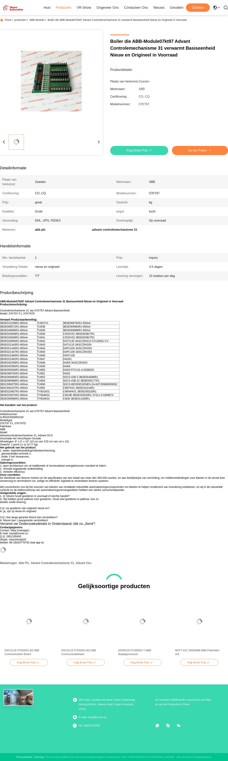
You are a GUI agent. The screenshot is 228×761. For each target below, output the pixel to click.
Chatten (198, 7)
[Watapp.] (160, 725)
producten (20, 19)
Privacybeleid (24, 757)
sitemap (39, 757)
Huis (47, 7)
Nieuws (159, 7)
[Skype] (171, 725)
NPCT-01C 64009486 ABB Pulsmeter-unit (197, 652)
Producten (63, 7)
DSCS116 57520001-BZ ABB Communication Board (22, 652)
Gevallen (176, 7)
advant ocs (83, 563)
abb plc (24, 563)
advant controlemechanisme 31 (52, 563)
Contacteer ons (136, 7)
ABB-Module (36, 19)
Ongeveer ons (108, 7)
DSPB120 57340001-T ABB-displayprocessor (135, 652)
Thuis (8, 19)
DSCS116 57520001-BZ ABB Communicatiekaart (78, 652)
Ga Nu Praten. (197, 150)
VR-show (84, 7)
